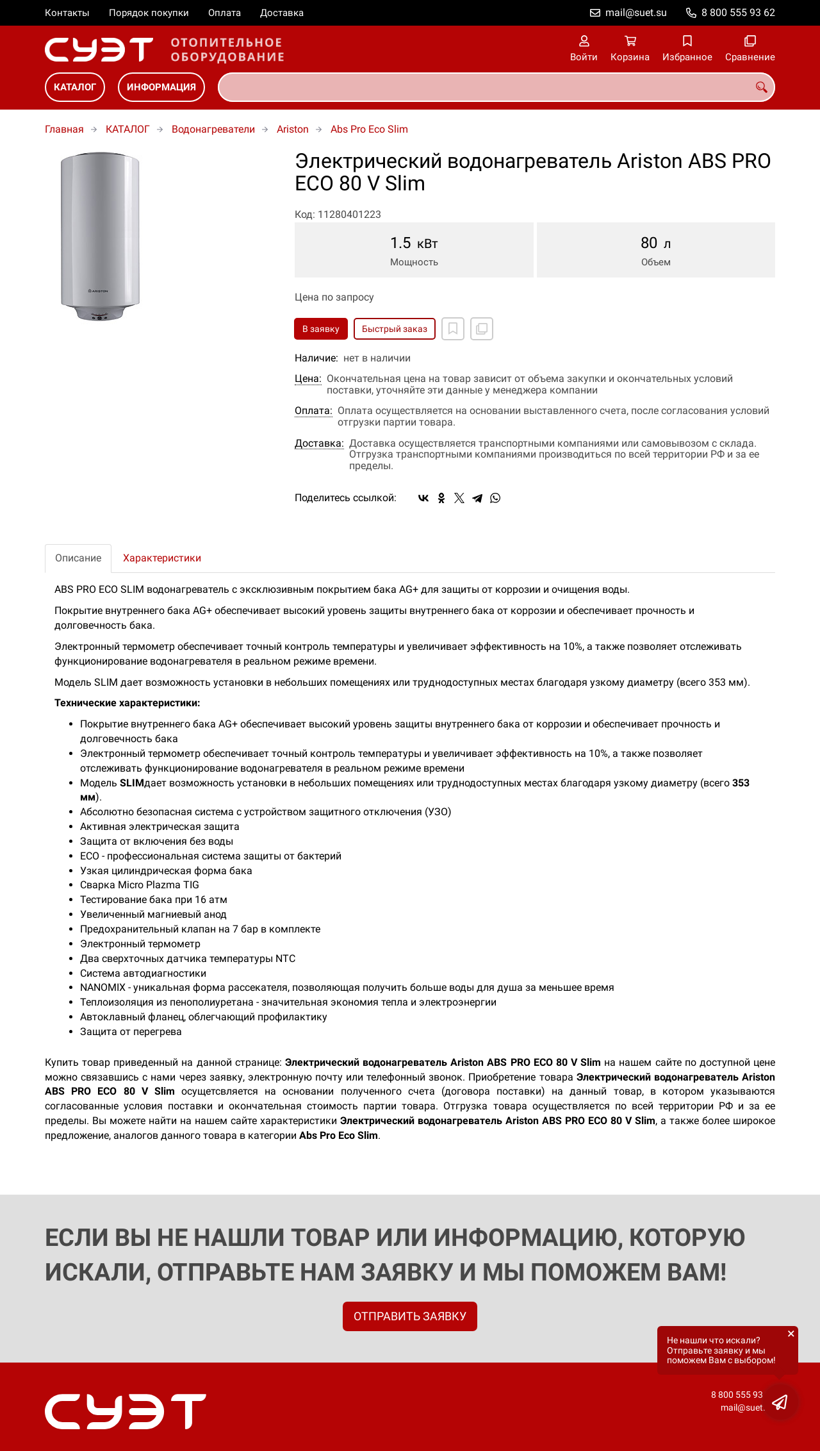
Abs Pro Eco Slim (369, 129)
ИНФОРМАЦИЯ (161, 87)
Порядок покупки (149, 13)
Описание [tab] (78, 558)
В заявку (321, 329)
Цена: (308, 379)
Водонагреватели (213, 129)
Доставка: (319, 443)
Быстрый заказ (394, 329)
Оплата (224, 13)
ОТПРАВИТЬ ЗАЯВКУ (410, 1316)
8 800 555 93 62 (738, 12)
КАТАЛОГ (75, 87)
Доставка (282, 13)
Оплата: (313, 411)
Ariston (293, 129)
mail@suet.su (636, 12)
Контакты (67, 13)
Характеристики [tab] (162, 558)
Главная (64, 129)
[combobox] (496, 87)
